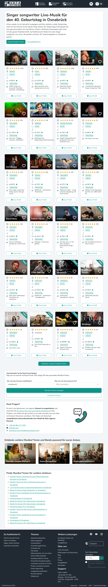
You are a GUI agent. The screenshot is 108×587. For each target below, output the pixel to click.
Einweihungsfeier (36, 574)
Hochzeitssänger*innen (38, 546)
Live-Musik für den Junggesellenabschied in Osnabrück (30, 487)
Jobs (59, 558)
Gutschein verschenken (11, 546)
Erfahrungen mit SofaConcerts (68, 553)
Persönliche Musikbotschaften (41, 561)
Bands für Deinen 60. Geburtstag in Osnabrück (27, 504)
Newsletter (61, 565)
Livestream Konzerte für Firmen (41, 564)
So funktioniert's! (34, 42)
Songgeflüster (62, 543)
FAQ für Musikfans (10, 541)
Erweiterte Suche (54, 395)
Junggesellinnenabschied (39, 571)
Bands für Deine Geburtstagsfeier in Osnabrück (28, 490)
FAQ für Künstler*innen (11, 538)
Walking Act (35, 576)
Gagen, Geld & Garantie (11, 543)
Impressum (74, 585)
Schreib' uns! (14, 428)
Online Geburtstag (37, 569)
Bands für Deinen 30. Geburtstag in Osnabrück (27, 523)
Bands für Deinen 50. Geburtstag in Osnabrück (27, 501)
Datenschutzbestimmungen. (97, 567)
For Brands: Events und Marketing (65, 539)
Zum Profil (17, 96)
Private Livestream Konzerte (40, 566)
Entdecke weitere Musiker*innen (53, 364)
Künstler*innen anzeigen (54, 390)
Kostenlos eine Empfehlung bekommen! (24, 430)
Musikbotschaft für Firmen (39, 558)
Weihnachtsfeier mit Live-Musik (41, 553)
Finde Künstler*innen (16, 42)
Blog (59, 555)
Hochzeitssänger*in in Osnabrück (22, 507)
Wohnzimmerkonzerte (38, 538)
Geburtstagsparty (36, 541)
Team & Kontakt (63, 550)
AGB (90, 585)
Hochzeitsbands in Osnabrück (21, 498)
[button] (99, 4)
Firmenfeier (34, 551)
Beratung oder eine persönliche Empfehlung (33, 411)
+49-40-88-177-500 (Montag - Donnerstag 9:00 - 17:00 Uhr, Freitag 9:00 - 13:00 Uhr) (68, 578)
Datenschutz (83, 585)
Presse (60, 560)
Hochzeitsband (35, 543)
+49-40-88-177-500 (17, 425)
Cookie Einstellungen (99, 585)
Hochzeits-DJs (35, 548)
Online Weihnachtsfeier (38, 556)
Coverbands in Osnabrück (19, 520)
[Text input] (92, 558)
